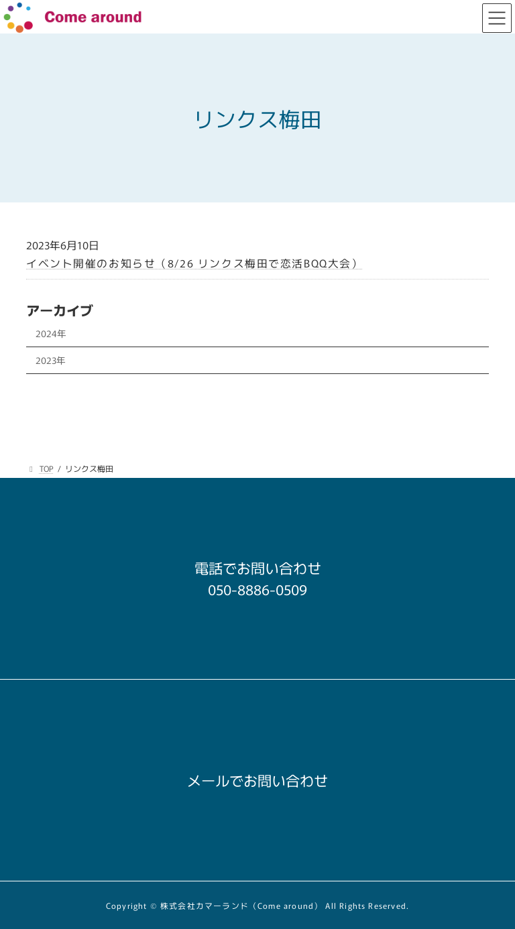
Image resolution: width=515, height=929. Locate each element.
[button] (257, 585)
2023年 (51, 360)
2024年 (51, 333)
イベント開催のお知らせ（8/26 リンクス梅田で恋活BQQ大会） (194, 263)
